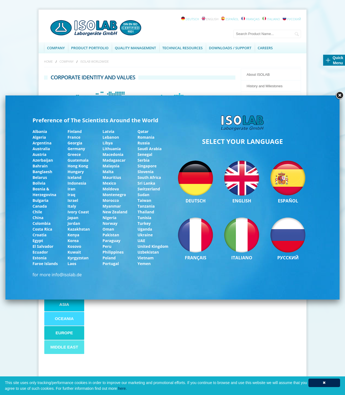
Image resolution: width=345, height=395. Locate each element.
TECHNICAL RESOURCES (182, 47)
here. (122, 388)
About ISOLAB (258, 74)
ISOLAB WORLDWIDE (94, 61)
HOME (48, 61)
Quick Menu (338, 60)
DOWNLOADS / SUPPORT (230, 47)
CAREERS (265, 47)
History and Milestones (265, 86)
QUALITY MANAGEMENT (135, 47)
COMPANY (56, 47)
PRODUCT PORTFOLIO (90, 47)
